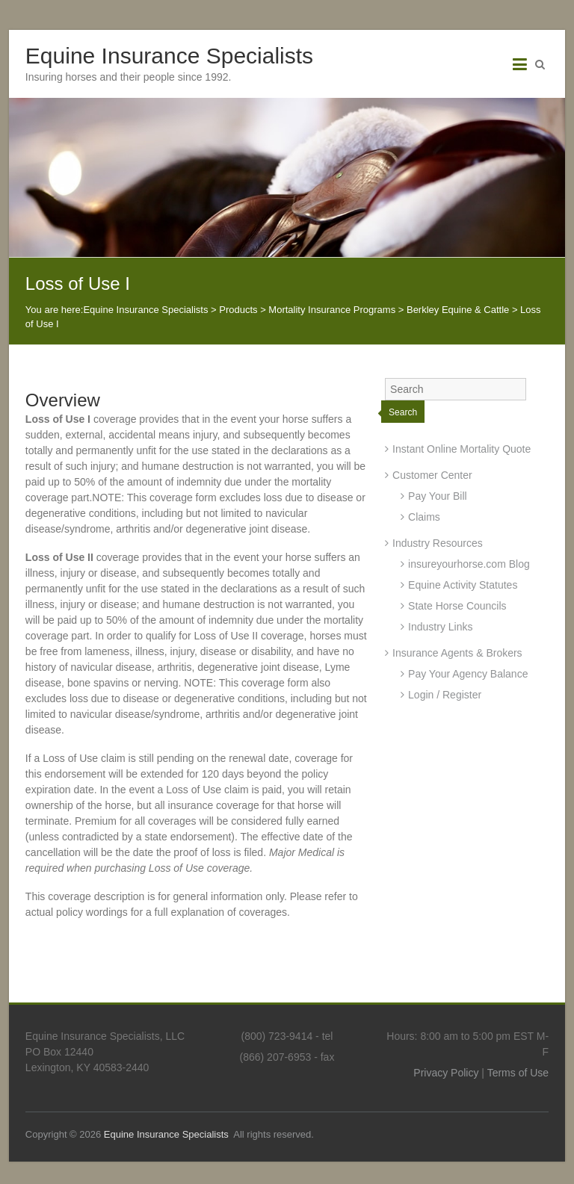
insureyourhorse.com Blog (469, 564)
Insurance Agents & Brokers (457, 653)
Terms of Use (518, 1073)
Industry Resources (437, 543)
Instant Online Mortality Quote (461, 449)
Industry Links (440, 627)
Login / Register (444, 695)
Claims (424, 517)
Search (403, 412)
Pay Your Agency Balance (468, 674)
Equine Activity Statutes (462, 585)
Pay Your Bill (437, 496)
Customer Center (432, 475)
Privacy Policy (445, 1073)
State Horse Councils (457, 606)
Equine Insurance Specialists (169, 55)
